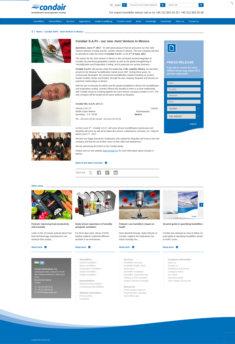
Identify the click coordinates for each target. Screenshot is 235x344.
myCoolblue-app (131, 296)
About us (180, 21)
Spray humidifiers (88, 265)
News (138, 21)
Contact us (194, 21)
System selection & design (136, 281)
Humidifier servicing (133, 262)
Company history (176, 271)
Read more (39, 247)
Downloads (166, 21)
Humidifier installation (134, 271)
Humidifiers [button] (39, 21)
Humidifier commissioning (136, 274)
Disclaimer (84, 299)
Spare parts (129, 268)
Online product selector (134, 290)
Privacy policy (86, 296)
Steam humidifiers (88, 262)
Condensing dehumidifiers (92, 287)
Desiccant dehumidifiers (91, 284)
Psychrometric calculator (135, 293)
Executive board (175, 278)
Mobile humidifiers (88, 274)
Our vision (172, 274)
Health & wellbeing (103, 21)
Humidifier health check (135, 265)
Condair (48, 6)
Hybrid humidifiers (88, 271)
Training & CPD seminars (135, 278)
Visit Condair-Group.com (179, 281)
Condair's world (124, 21)
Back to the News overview (91, 163)
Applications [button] (84, 21)
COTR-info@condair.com (47, 292)
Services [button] (70, 21)
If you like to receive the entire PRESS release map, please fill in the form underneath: (183, 70)
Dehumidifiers (55, 21)
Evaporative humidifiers (91, 268)
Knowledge (151, 21)
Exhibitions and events (178, 268)
